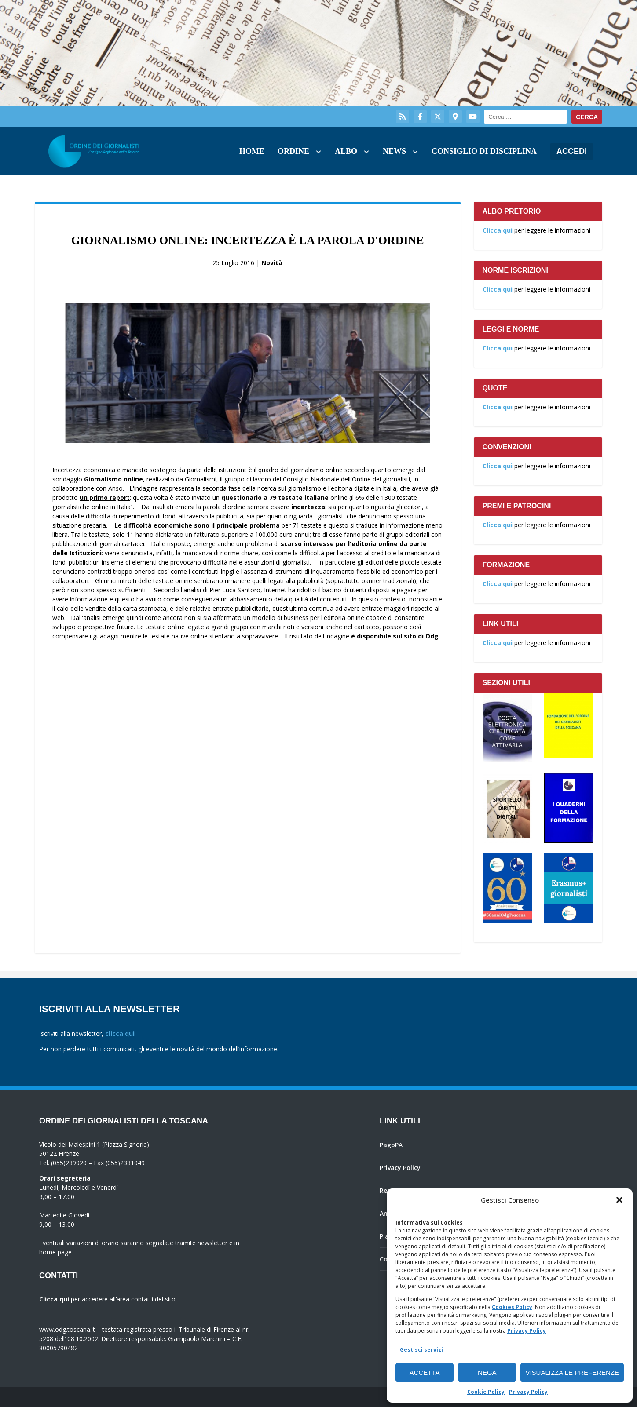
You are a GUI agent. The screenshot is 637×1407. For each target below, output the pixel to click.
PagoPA (391, 1145)
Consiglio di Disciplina (484, 151)
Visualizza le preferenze (572, 1372)
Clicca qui (498, 230)
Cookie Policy (486, 1392)
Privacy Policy (526, 1330)
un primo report (105, 497)
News (394, 151)
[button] (619, 1200)
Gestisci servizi (421, 1349)
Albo (346, 151)
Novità (271, 263)
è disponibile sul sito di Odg (395, 636)
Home (251, 151)
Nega (487, 1372)
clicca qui (120, 1033)
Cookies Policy (512, 1307)
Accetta (425, 1372)
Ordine (293, 151)
